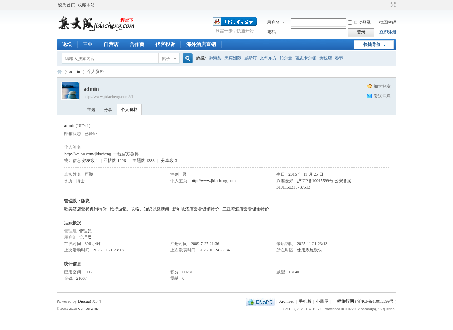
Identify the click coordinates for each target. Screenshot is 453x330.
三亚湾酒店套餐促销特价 (245, 209)
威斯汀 (250, 58)
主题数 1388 (143, 160)
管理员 (85, 230)
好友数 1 (90, 160)
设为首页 (66, 4)
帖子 (166, 58)
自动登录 (359, 22)
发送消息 (382, 96)
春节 (339, 58)
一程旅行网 (59, 71)
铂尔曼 (286, 58)
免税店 (325, 58)
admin (74, 71)
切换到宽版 (392, 5)
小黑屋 (322, 301)
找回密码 (387, 22)
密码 (271, 32)
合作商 (137, 44)
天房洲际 (232, 58)
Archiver (286, 301)
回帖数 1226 (114, 160)
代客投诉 (165, 44)
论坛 (67, 44)
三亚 (88, 44)
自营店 (111, 44)
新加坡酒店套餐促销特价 (195, 209)
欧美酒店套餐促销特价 (85, 209)
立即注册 (387, 32)
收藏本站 (86, 4)
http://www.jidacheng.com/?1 (109, 96)
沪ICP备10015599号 (375, 301)
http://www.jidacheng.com (213, 180)
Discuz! (84, 301)
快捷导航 (371, 44)
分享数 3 (169, 160)
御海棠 (215, 58)
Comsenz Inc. (88, 309)
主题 (91, 109)
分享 (108, 109)
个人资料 (129, 109)
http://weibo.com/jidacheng (87, 153)
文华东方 (268, 58)
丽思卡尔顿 (305, 58)
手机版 (305, 301)
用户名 (273, 22)
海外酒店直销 (201, 44)
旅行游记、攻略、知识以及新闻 (139, 209)
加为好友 (382, 86)
